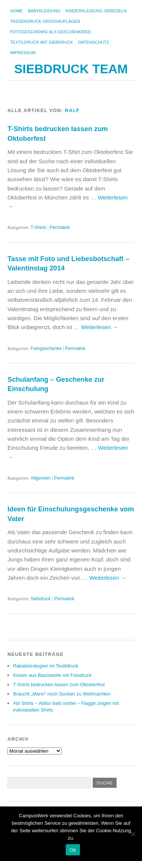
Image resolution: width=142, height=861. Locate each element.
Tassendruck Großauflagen (45, 21)
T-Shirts (38, 227)
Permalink (60, 227)
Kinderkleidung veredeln (96, 11)
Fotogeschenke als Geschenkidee (50, 32)
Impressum (23, 52)
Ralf (72, 110)
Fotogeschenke (46, 348)
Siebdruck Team (71, 69)
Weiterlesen (99, 327)
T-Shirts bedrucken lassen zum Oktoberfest (59, 684)
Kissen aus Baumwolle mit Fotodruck (52, 675)
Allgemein (40, 478)
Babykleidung (44, 11)
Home (16, 11)
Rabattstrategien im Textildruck (45, 666)
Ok (73, 850)
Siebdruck (41, 598)
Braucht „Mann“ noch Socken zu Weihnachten (62, 694)
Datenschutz (93, 42)
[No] (132, 833)
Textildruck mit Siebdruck (41, 42)
